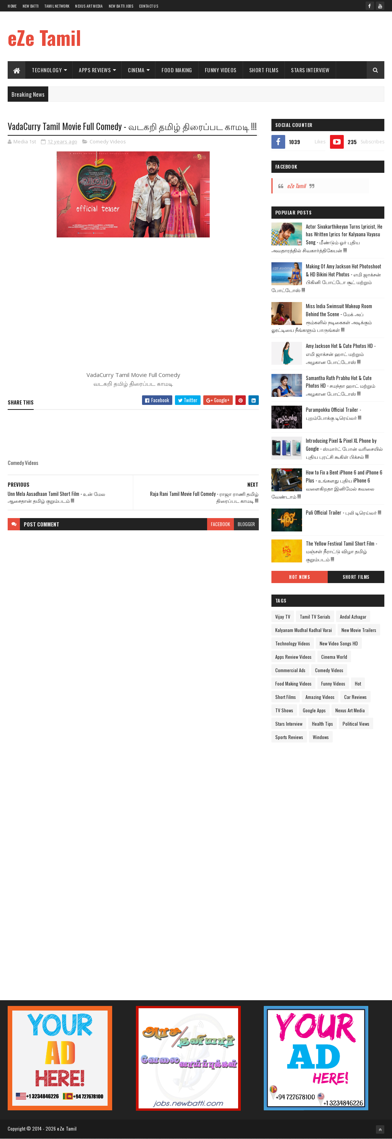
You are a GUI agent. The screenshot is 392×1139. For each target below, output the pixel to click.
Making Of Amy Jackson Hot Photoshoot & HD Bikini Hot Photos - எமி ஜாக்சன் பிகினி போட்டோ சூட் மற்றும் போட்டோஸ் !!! (326, 278)
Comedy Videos (108, 141)
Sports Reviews (289, 737)
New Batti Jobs (121, 6)
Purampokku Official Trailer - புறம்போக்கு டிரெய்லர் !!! (333, 413)
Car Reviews (355, 697)
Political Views (356, 723)
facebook (220, 524)
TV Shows (284, 710)
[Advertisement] (245, 36)
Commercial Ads (290, 670)
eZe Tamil (44, 37)
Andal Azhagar (353, 616)
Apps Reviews (95, 70)
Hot (358, 683)
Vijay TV (282, 616)
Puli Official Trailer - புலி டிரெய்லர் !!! (343, 512)
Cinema (136, 70)
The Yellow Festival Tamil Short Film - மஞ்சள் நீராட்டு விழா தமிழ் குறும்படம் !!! (341, 551)
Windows (321, 737)
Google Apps (314, 710)
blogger (246, 524)
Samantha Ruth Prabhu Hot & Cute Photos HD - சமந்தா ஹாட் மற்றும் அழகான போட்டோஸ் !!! (340, 386)
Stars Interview (310, 70)
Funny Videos (221, 70)
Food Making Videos (293, 683)
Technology (47, 70)
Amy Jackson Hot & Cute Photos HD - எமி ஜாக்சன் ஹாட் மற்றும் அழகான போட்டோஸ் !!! (341, 354)
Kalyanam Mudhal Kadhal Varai (303, 630)
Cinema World (334, 656)
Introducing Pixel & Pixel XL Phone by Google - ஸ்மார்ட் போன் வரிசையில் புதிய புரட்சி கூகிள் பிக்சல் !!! (344, 448)
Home (12, 6)
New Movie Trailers (358, 630)
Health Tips (322, 723)
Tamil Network (56, 6)
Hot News (299, 577)
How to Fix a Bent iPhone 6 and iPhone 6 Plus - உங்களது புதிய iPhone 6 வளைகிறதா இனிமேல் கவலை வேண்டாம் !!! (326, 484)
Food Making (177, 70)
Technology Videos (292, 643)
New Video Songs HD (339, 643)
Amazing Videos (320, 697)
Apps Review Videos (293, 656)
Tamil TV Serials (315, 616)
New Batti (31, 6)
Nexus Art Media (89, 6)
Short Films (264, 70)
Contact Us (148, 6)
